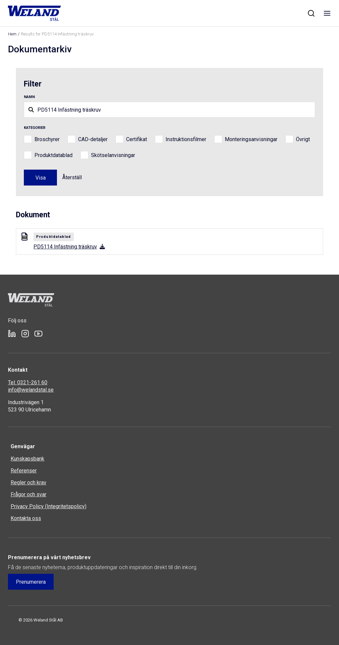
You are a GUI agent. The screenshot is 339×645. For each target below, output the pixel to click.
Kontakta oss (26, 518)
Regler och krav (28, 482)
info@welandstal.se (31, 390)
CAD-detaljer (93, 139)
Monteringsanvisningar (251, 139)
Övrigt (303, 139)
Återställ (72, 177)
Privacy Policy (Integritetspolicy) (48, 506)
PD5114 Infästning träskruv (69, 246)
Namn (29, 97)
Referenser (24, 470)
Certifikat (136, 139)
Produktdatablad (53, 155)
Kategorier (34, 128)
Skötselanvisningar (113, 155)
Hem (12, 33)
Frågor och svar (28, 494)
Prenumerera (31, 582)
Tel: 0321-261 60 (27, 382)
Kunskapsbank (27, 459)
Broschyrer (47, 139)
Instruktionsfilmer (186, 139)
